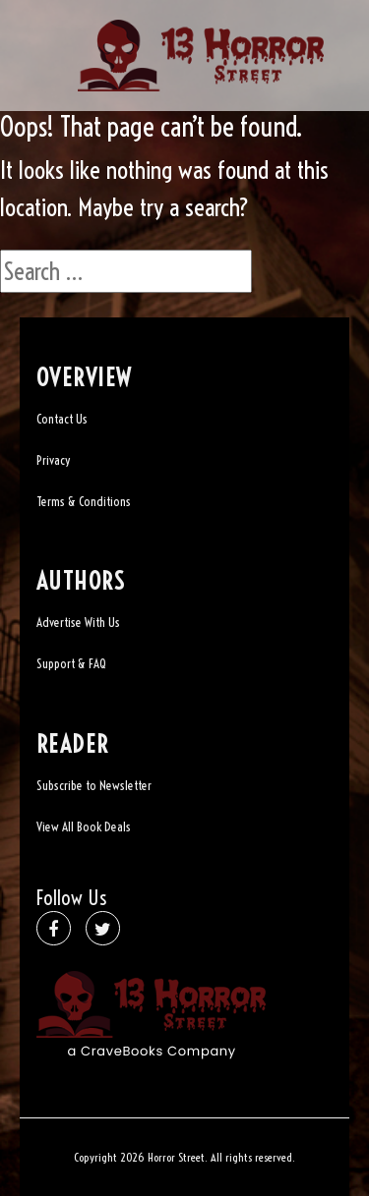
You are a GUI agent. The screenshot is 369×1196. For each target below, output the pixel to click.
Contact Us (62, 419)
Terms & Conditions (83, 501)
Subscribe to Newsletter (94, 785)
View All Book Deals (83, 826)
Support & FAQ (71, 663)
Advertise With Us (78, 622)
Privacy (53, 460)
